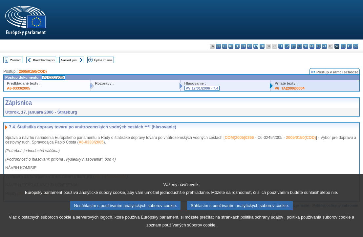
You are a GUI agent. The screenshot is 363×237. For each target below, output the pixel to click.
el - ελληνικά (249, 46)
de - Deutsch (237, 46)
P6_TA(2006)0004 (290, 88)
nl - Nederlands (312, 46)
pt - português (324, 46)
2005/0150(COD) (33, 71)
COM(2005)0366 (239, 137)
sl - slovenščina (343, 46)
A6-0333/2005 (18, 88)
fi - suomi (349, 46)
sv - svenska (355, 46)
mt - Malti (305, 46)
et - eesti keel (243, 46)
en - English (255, 46)
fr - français (262, 46)
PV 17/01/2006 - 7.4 (202, 88)
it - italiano (280, 46)
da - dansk (230, 46)
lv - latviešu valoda (287, 46)
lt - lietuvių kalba (293, 46)
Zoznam (16, 60)
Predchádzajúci (44, 60)
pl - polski (318, 46)
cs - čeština (224, 46)
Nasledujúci (69, 60)
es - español (218, 46)
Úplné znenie (103, 60)
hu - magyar (299, 46)
